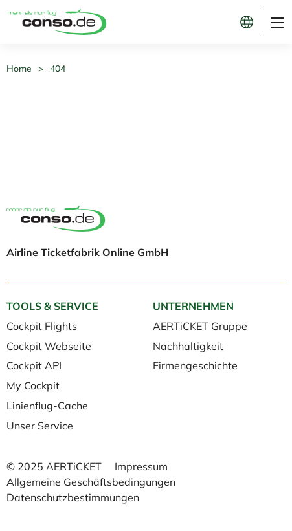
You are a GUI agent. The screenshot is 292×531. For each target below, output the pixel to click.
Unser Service (39, 425)
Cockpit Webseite (48, 346)
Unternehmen (193, 305)
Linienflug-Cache (47, 405)
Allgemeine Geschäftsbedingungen (90, 481)
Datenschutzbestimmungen (72, 497)
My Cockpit (33, 385)
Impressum (141, 466)
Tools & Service (52, 305)
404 (57, 68)
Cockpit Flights (41, 326)
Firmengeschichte (195, 365)
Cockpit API (34, 365)
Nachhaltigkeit (188, 346)
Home (19, 68)
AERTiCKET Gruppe (200, 326)
